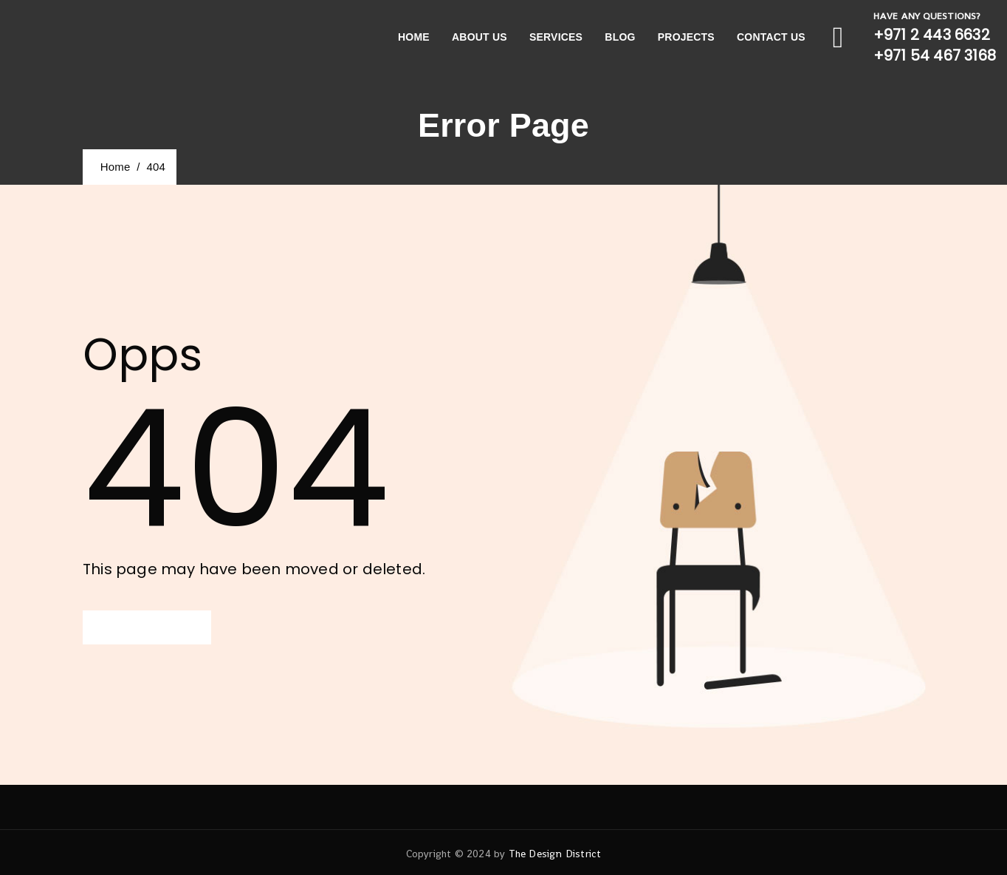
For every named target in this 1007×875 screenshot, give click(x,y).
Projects (686, 37)
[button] (147, 627)
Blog (620, 37)
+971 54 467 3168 (934, 55)
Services (555, 37)
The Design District (555, 853)
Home (414, 37)
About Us (479, 37)
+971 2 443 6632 (931, 34)
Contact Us (771, 37)
